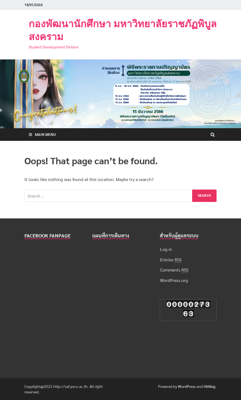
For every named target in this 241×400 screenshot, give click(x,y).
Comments (174, 270)
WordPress (187, 386)
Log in (166, 249)
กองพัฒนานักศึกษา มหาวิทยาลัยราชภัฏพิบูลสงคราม (123, 30)
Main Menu (45, 134)
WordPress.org (174, 280)
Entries (170, 260)
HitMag (209, 386)
